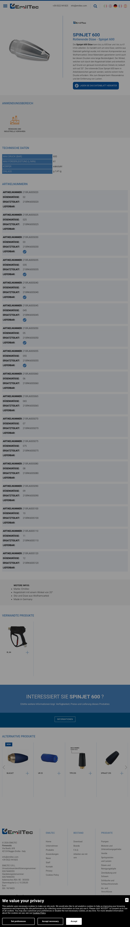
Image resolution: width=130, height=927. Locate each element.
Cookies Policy (39, 913)
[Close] (127, 900)
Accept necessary (50, 921)
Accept (74, 921)
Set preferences (18, 921)
